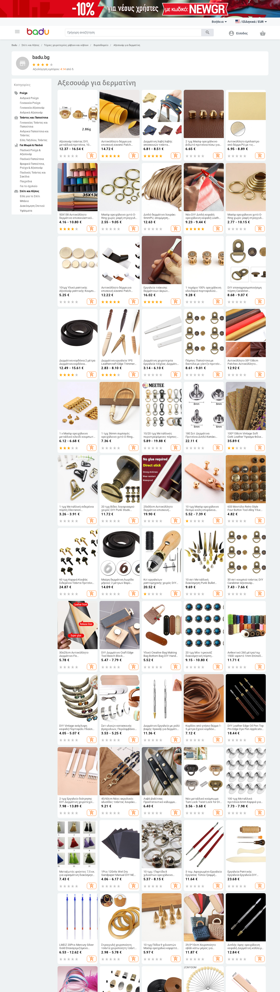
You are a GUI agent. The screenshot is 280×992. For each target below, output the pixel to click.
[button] (17, 31)
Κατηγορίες (22, 85)
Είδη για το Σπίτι (30, 196)
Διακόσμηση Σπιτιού (32, 205)
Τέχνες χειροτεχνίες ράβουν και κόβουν (66, 45)
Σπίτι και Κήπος (30, 45)
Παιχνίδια (26, 181)
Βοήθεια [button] (219, 21)
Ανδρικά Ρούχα (29, 98)
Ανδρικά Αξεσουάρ (31, 112)
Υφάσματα (26, 210)
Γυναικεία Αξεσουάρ (32, 107)
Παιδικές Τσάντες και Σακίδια (33, 174)
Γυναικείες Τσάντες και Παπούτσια (34, 124)
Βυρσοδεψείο (100, 45)
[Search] (133, 32)
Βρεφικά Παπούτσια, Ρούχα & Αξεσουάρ (32, 165)
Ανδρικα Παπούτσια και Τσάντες (34, 133)
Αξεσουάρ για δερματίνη (126, 45)
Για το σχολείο (28, 186)
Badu (14, 45)
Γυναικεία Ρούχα (30, 103)
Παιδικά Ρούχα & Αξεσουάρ (30, 152)
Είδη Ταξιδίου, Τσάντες (33, 140)
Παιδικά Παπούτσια (32, 159)
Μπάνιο (24, 201)
